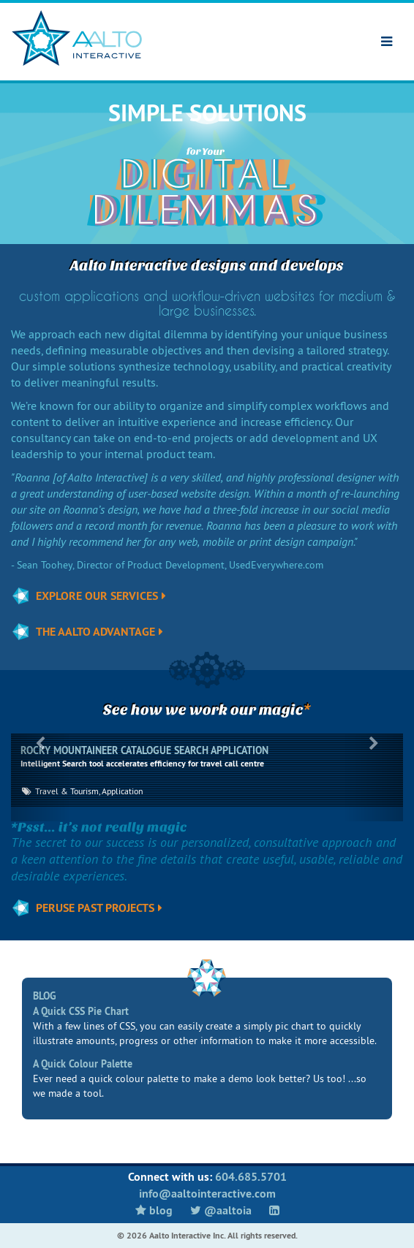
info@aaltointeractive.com (207, 1193)
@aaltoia (221, 1210)
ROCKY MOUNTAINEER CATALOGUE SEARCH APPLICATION (144, 750)
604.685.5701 (251, 1176)
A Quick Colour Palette (82, 1063)
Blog (154, 1210)
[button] (40, 777)
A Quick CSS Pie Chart (81, 1011)
